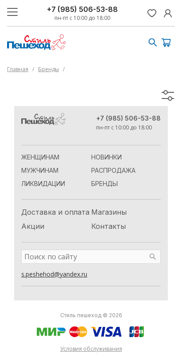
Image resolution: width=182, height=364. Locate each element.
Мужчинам (39, 170)
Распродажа (113, 170)
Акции (32, 226)
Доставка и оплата (55, 212)
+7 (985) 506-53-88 (82, 9)
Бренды (48, 69)
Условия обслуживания (91, 349)
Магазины (109, 212)
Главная (17, 69)
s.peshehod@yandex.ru (54, 274)
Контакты (108, 226)
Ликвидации (43, 183)
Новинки (106, 157)
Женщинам (40, 157)
